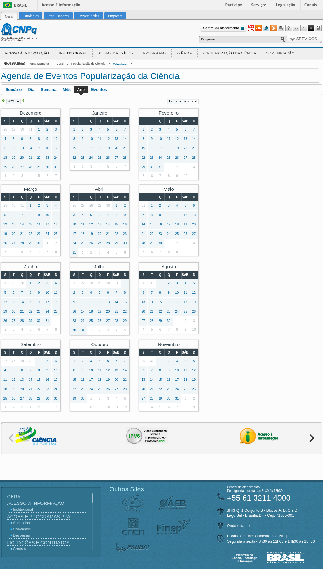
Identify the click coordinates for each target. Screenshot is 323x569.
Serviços (258, 5)
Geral (60, 63)
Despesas (21, 535)
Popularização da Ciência (229, 53)
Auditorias (21, 523)
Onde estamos (239, 526)
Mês (67, 89)
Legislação (285, 5)
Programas (155, 53)
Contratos (21, 549)
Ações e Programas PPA (38, 516)
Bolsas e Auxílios (115, 53)
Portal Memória (39, 63)
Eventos (99, 89)
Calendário (120, 64)
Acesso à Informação (27, 53)
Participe (233, 5)
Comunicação (280, 53)
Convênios (22, 529)
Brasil (20, 5)
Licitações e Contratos (38, 542)
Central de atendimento (224, 28)
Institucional (73, 53)
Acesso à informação (61, 5)
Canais (310, 5)
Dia (31, 89)
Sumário (14, 89)
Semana (49, 89)
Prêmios (184, 53)
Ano (81, 89)
